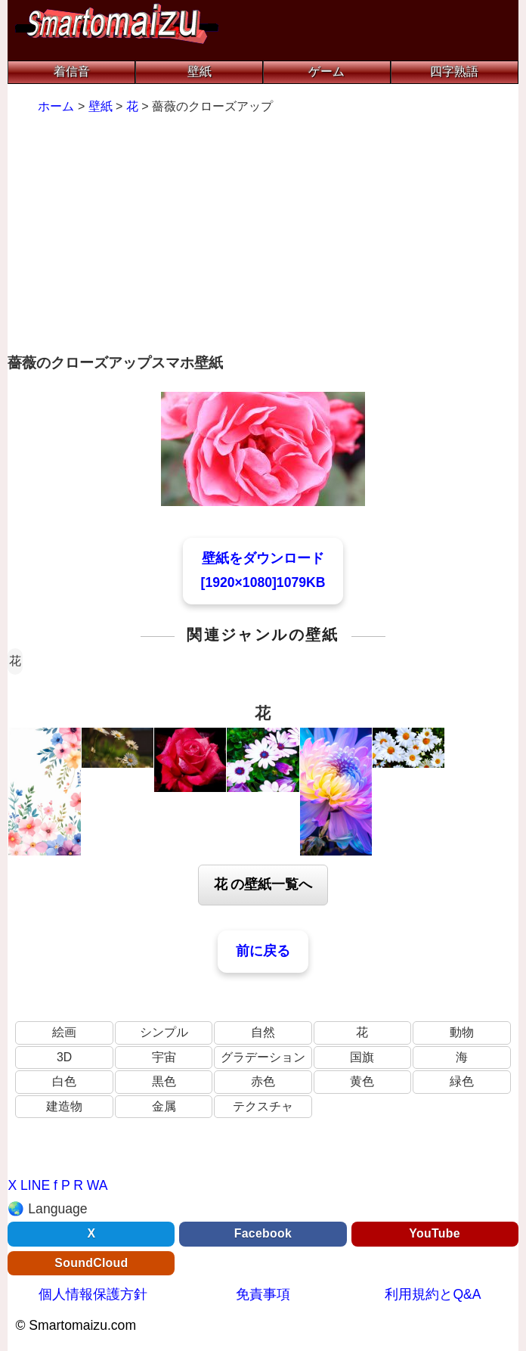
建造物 (64, 1106)
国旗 (362, 1057)
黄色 (362, 1081)
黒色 (164, 1081)
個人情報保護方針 (93, 1294)
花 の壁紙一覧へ (263, 884)
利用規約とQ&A (433, 1294)
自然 (263, 1032)
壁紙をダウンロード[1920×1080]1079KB (263, 570)
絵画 (64, 1032)
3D (64, 1057)
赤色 (263, 1081)
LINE (35, 1185)
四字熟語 (454, 71)
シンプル (164, 1032)
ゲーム (326, 71)
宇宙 (164, 1057)
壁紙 (199, 71)
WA (97, 1185)
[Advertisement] (263, 236)
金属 (164, 1106)
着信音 (72, 71)
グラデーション (263, 1057)
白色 (64, 1081)
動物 (462, 1032)
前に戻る (263, 950)
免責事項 (263, 1294)
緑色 (462, 1081)
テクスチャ (263, 1106)
